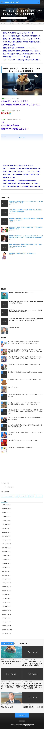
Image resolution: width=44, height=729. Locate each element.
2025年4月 (5, 520)
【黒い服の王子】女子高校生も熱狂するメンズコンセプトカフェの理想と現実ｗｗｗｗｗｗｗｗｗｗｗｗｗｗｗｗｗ (25, 357)
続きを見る (22, 137)
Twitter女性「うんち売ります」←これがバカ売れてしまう (24, 379)
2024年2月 (5, 575)
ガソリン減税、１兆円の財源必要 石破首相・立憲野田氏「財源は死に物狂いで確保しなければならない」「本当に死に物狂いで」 (22, 42)
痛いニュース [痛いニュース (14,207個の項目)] (39, 496)
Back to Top (22, 715)
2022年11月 (5, 633)
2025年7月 (5, 508)
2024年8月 (5, 551)
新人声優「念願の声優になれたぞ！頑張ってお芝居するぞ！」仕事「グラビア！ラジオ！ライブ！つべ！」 (24, 342)
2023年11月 (5, 586)
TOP (2, 6)
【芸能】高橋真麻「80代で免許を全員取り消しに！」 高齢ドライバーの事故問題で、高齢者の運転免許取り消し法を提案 (22, 51)
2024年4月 (5, 567)
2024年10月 (5, 544)
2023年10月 (5, 590)
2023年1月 (5, 625)
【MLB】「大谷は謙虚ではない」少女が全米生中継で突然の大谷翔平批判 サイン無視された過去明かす (22, 36)
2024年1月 (5, 579)
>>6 (2, 122)
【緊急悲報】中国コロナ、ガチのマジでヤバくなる (22, 440)
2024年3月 (5, 571)
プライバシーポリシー (19, 725)
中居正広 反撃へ (13, 387)
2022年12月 (5, 629)
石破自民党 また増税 (8, 45)
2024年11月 (5, 540)
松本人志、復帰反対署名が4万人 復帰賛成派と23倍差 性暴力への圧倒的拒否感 (25, 425)
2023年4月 (5, 614)
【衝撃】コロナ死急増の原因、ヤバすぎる (20, 447)
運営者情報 (27, 725)
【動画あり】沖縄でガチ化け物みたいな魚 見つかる (17, 33)
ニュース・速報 (6, 487)
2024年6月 (5, 559)
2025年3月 (5, 524)
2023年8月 (5, 598)
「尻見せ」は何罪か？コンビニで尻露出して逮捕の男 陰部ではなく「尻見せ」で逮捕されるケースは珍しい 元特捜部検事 (25, 411)
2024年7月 (5, 555)
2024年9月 (5, 547)
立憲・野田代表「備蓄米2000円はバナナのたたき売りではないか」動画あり (25, 418)
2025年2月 (5, 528)
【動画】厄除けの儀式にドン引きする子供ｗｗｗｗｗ (22, 253)
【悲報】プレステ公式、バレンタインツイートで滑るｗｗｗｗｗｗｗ (25, 395)
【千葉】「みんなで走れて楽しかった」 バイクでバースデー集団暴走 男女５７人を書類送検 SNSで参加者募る (22, 39)
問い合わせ (7, 6)
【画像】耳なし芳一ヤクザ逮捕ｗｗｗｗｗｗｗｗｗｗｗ (24, 364)
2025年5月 (5, 516)
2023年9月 (5, 594)
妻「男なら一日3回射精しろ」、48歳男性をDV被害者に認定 (25, 372)
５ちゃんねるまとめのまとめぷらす (26, 724)
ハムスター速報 (12, 659)
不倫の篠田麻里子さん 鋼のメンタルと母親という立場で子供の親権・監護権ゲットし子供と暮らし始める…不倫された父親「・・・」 (25, 351)
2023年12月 (5, 583)
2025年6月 (5, 512)
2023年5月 (5, 610)
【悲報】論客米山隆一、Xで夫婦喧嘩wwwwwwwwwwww (19, 48)
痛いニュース (33, 659)
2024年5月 (5, 563)
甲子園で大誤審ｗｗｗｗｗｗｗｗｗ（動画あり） (16, 57)
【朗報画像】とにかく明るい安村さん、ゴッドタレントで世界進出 (25, 433)
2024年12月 (5, 536)
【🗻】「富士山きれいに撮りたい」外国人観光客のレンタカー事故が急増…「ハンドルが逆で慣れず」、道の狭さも (22, 54)
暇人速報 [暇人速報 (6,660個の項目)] (31, 496)
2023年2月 (5, 622)
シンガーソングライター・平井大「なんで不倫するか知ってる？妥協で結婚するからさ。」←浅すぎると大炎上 (22, 60)
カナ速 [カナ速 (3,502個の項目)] (16, 496)
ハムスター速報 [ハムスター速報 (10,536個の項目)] (23, 496)
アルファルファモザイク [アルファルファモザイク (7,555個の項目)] (7, 496)
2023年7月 (5, 602)
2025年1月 (5, 532)
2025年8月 (5, 504)
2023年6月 (5, 606)
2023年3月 (5, 618)
